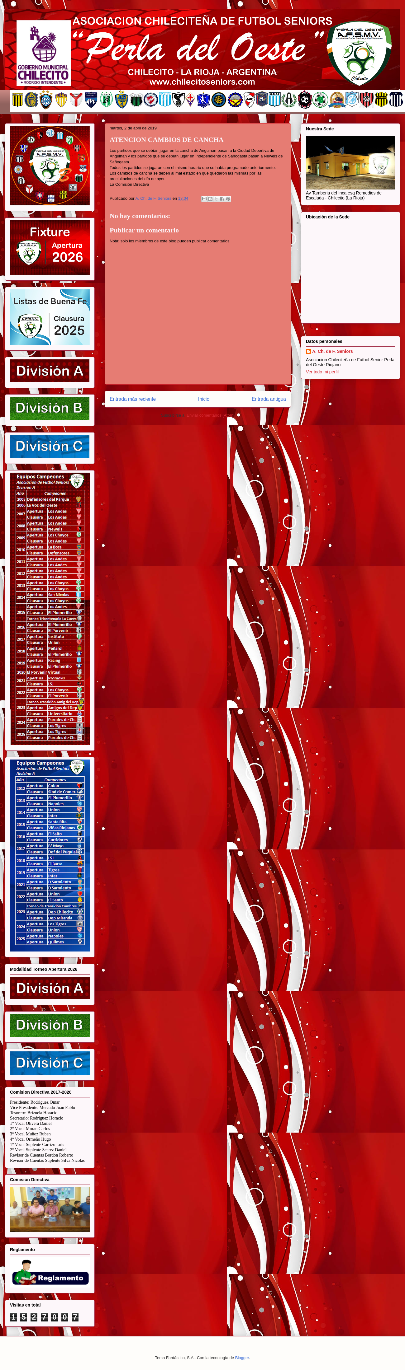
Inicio (203, 399)
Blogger (242, 1357)
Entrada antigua (269, 399)
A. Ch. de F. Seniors (332, 351)
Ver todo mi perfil (322, 371)
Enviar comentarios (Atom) (211, 415)
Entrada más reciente (133, 399)
